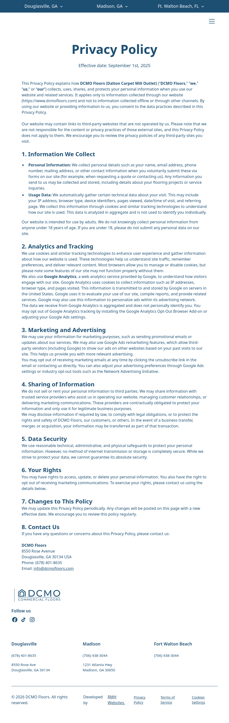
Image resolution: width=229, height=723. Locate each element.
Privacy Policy (139, 700)
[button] (45, 6)
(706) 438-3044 (95, 655)
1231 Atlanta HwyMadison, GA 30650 (99, 667)
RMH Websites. (116, 699)
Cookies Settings (198, 700)
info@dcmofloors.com (54, 568)
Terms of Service (168, 700)
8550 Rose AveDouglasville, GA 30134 (30, 667)
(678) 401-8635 (23, 655)
